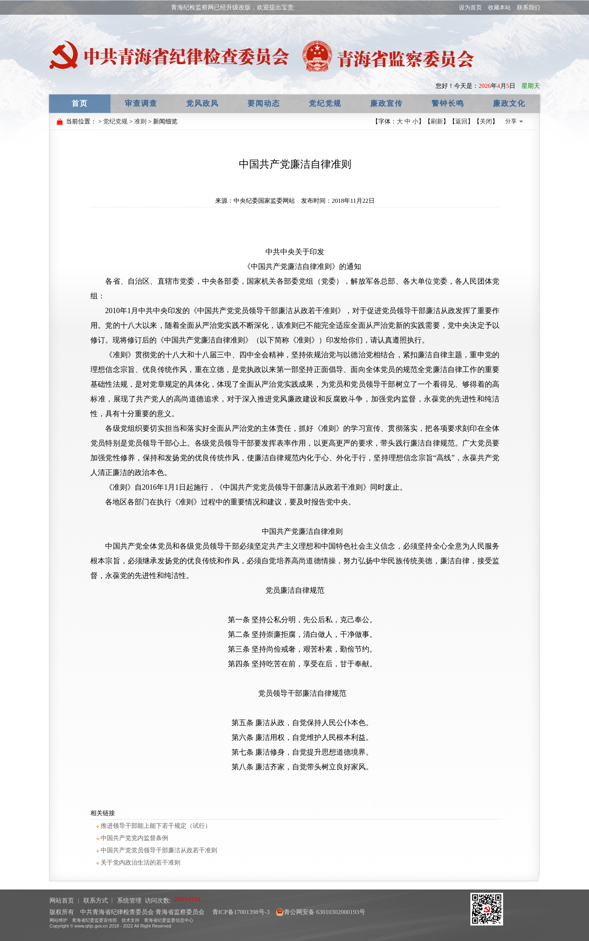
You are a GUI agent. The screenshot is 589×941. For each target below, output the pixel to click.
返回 (461, 121)
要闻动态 (263, 103)
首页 (80, 103)
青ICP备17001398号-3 (240, 912)
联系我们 (528, 7)
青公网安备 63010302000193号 (320, 912)
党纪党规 (325, 103)
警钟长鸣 (448, 103)
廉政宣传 (386, 103)
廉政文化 (509, 103)
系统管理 (129, 900)
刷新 (437, 121)
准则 (140, 121)
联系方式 (95, 900)
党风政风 (202, 103)
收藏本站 (499, 7)
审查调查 (141, 103)
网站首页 (61, 900)
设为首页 (470, 7)
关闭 (486, 121)
